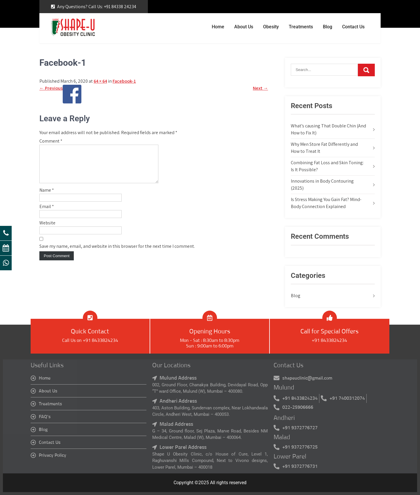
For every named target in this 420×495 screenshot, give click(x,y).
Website (47, 230)
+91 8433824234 (329, 340)
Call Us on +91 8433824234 (90, 340)
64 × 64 (100, 81)
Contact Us (353, 27)
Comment (50, 141)
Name (46, 197)
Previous (51, 88)
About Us (243, 27)
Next (260, 88)
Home (218, 27)
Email (46, 213)
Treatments (301, 27)
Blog (327, 27)
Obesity (271, 27)
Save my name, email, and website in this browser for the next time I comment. (117, 253)
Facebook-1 (124, 81)
